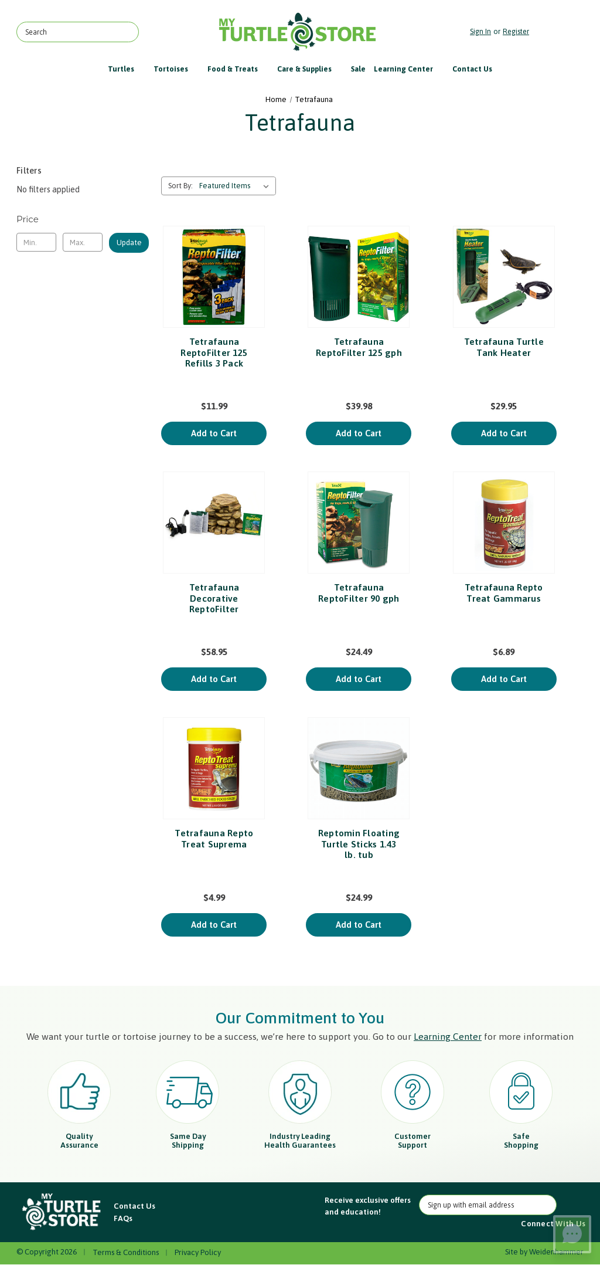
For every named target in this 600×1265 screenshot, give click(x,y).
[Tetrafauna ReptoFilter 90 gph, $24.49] (359, 523)
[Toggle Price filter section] (82, 219)
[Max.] (83, 242)
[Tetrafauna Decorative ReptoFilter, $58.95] (214, 523)
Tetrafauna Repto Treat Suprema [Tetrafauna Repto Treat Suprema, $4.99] (214, 838)
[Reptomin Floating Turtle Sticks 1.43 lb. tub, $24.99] (359, 768)
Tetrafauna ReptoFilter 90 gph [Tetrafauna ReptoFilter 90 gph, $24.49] (359, 592)
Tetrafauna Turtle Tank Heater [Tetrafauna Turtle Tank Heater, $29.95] (504, 347)
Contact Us (472, 69)
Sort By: (180, 185)
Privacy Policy (198, 1252)
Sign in (480, 31)
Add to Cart (214, 433)
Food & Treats (238, 69)
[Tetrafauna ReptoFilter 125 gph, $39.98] (359, 277)
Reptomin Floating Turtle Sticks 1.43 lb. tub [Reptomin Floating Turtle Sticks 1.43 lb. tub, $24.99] (359, 843)
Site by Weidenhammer (544, 1251)
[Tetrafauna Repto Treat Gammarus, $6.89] (504, 523)
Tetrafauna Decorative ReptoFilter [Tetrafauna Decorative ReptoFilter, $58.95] (214, 598)
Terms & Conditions (126, 1252)
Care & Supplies (310, 69)
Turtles (126, 69)
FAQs (123, 1218)
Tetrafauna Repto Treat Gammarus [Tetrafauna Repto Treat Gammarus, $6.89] (504, 592)
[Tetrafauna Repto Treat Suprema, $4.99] (214, 768)
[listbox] (236, 186)
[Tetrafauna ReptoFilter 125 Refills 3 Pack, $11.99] (214, 277)
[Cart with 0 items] (559, 32)
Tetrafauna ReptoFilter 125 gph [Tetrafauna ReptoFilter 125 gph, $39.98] (359, 347)
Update (129, 242)
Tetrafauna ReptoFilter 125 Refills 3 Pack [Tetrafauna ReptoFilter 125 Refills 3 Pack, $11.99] (213, 352)
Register (516, 31)
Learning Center (409, 69)
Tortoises (176, 69)
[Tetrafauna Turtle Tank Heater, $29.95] (504, 277)
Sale (358, 69)
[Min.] (36, 242)
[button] (62, 1212)
